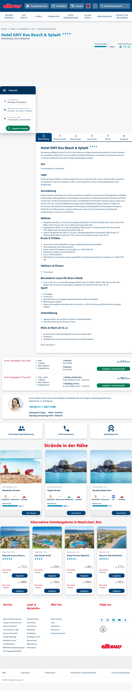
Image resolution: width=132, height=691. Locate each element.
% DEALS (38, 17)
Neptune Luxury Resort (13, 556)
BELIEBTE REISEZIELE (9, 16)
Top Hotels (31, 624)
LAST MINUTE (24, 16)
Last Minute (31, 627)
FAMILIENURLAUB (104, 17)
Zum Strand (31, 514)
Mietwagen (31, 649)
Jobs (53, 624)
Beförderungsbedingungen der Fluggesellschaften (14, 650)
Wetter (108, 138)
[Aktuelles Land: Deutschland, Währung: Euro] (95, 6)
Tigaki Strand (53, 491)
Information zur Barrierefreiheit (83, 674)
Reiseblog (31, 631)
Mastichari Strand (11, 491)
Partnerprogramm (58, 634)
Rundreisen (31, 634)
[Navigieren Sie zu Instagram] (107, 621)
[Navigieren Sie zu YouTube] (119, 621)
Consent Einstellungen (121, 674)
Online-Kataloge (9, 638)
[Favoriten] (88, 6)
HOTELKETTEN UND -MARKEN (122, 16)
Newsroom (55, 631)
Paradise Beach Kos (101, 491)
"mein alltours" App (11, 631)
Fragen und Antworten (12, 624)
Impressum (25, 674)
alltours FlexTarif (10, 627)
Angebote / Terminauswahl (113, 370)
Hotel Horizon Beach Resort (80, 556)
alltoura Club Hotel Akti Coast (113, 556)
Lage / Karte (92, 138)
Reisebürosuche (9, 642)
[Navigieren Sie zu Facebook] (102, 621)
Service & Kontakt (10, 634)
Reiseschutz (32, 642)
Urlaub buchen (33, 620)
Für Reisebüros (9, 645)
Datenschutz (50, 674)
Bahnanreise (32, 645)
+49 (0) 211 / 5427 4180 (42, 408)
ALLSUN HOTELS (87, 16)
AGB (3, 674)
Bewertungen (75, 138)
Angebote (20, 577)
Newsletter (55, 627)
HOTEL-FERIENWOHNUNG (70, 16)
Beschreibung (43, 138)
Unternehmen (56, 620)
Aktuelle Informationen (12, 620)
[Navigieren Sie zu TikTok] (125, 621)
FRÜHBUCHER (53, 17)
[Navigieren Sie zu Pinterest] (113, 621)
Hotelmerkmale (59, 138)
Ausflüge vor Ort (33, 638)
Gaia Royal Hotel (42, 556)
